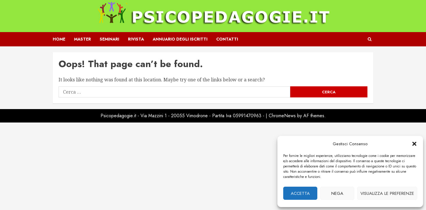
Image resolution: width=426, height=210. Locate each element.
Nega (337, 193)
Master (82, 39)
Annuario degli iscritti (180, 39)
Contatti (227, 39)
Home (59, 39)
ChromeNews (282, 115)
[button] (414, 144)
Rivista (136, 39)
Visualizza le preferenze (387, 193)
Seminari (109, 39)
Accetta (300, 193)
